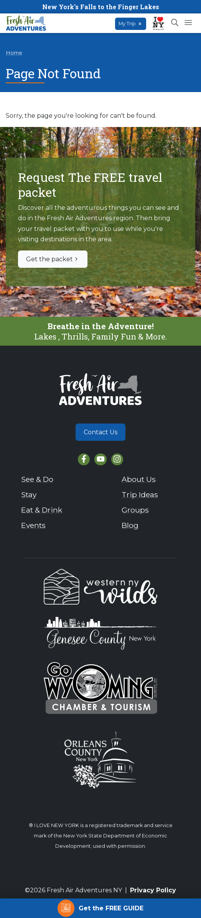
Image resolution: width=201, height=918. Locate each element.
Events (33, 525)
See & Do (37, 479)
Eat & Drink (41, 509)
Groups (135, 509)
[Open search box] (175, 23)
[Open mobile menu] (188, 23)
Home (14, 52)
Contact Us (100, 432)
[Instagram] (117, 459)
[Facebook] (84, 459)
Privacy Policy (153, 890)
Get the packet (52, 259)
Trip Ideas (140, 494)
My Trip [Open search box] (131, 23)
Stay (28, 494)
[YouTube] (100, 459)
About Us (139, 479)
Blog (130, 525)
